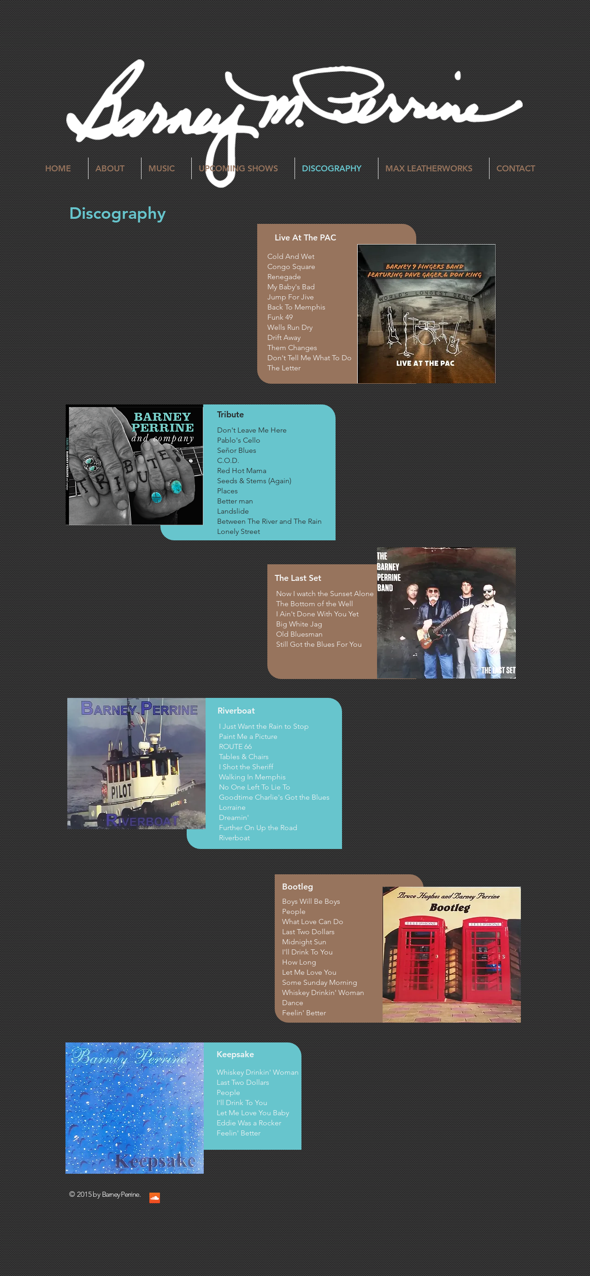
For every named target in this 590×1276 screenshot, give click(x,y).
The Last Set (298, 578)
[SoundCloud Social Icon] (154, 1198)
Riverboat (236, 710)
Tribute (230, 414)
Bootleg (297, 886)
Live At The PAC (305, 237)
